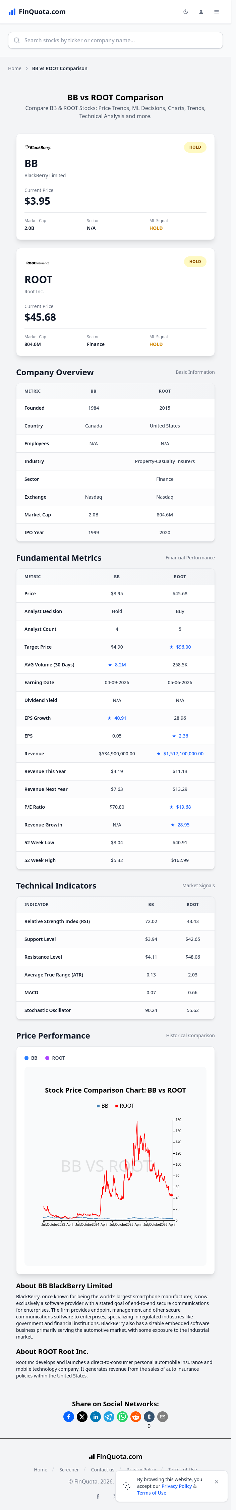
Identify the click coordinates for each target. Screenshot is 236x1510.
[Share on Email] (162, 1416)
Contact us (103, 1469)
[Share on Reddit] (135, 1416)
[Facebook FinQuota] (98, 1496)
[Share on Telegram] (109, 1416)
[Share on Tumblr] (149, 1416)
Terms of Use (151, 1493)
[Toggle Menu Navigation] (216, 11)
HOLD (156, 228)
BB (31, 163)
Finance (96, 344)
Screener (69, 1469)
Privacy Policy (177, 1486)
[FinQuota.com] (37, 11)
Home (14, 68)
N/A (91, 228)
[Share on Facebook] (68, 1416)
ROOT (38, 279)
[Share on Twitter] (82, 1416)
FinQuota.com (119, 1456)
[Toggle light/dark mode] (185, 11)
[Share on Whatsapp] (122, 1416)
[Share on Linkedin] (95, 1416)
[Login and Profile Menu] (201, 11)
